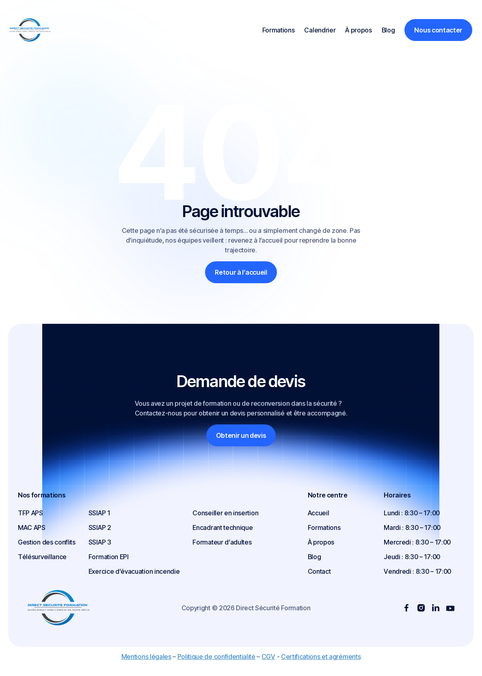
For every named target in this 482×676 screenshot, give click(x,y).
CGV (268, 656)
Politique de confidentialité (216, 656)
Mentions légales (146, 656)
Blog (388, 30)
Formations (278, 30)
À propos (358, 30)
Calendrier (319, 30)
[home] (40, 30)
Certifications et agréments (321, 656)
